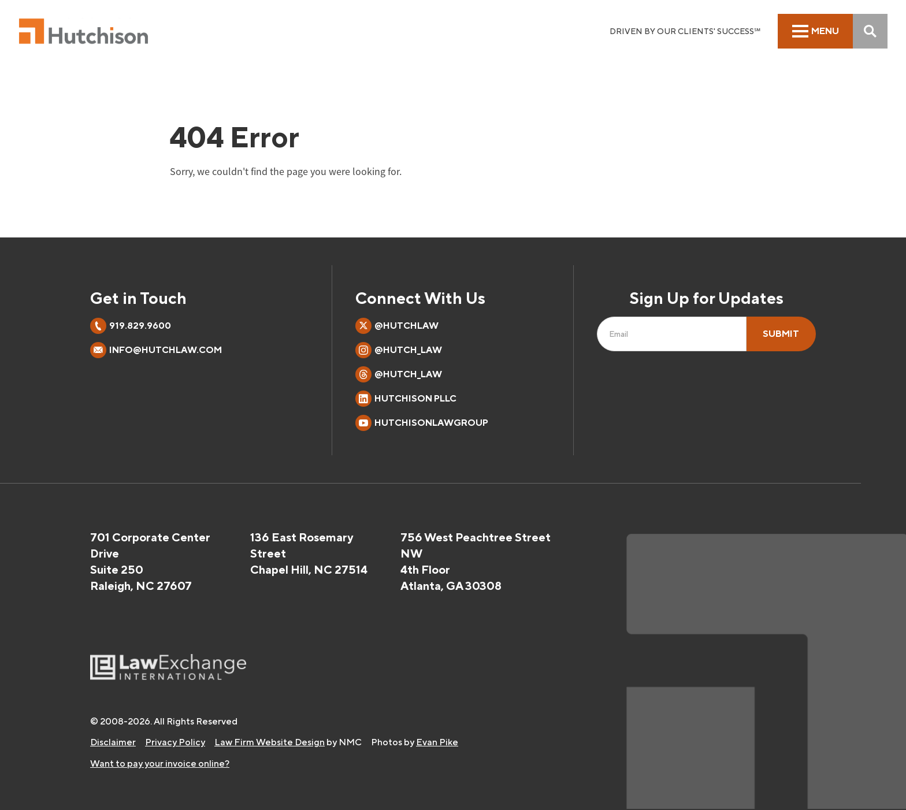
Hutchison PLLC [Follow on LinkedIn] (405, 399)
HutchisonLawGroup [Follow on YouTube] (421, 423)
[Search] (870, 31)
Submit (781, 333)
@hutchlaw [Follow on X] (397, 326)
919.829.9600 (140, 325)
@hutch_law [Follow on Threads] (398, 374)
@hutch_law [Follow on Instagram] (398, 350)
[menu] (815, 31)
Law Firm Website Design (269, 742)
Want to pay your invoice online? (159, 763)
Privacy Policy (175, 742)
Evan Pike (437, 742)
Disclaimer (113, 742)
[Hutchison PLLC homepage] (83, 31)
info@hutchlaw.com (165, 349)
